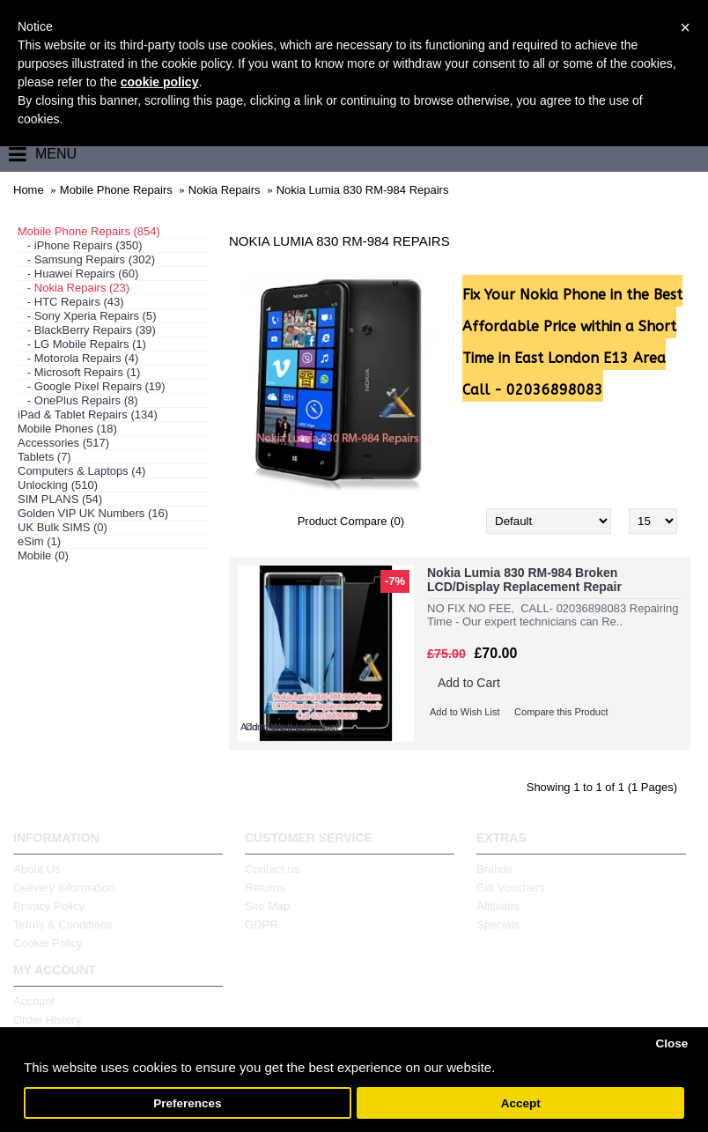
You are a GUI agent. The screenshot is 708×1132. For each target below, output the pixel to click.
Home (28, 189)
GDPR (261, 924)
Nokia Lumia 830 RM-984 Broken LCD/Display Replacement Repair (524, 580)
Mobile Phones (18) (67, 428)
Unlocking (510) (58, 485)
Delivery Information (64, 887)
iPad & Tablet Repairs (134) (88, 414)
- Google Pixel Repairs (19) (92, 386)
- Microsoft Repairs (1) (79, 372)
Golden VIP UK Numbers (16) (93, 513)
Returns (265, 887)
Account (34, 1001)
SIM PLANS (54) (60, 499)
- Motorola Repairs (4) (78, 358)
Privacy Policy (49, 906)
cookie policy (160, 82)
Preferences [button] (187, 1103)
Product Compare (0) (351, 521)
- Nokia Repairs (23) (73, 287)
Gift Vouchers (510, 887)
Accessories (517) (63, 442)
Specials (498, 924)
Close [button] (671, 1043)
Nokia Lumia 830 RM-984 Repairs (363, 189)
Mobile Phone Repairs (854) (89, 231)
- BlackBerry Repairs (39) (87, 330)
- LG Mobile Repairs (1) (82, 344)
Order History (47, 1019)
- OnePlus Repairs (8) (78, 400)
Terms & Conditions (63, 924)
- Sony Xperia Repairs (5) (87, 315)
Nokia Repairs (224, 189)
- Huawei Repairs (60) (78, 273)
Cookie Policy (48, 943)
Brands (494, 869)
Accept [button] (521, 1103)
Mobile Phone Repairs (116, 189)
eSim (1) (39, 541)
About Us (36, 869)
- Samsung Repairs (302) (86, 259)
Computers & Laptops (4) (81, 470)
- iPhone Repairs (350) (80, 245)
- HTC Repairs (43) (71, 301)
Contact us (272, 869)
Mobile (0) (43, 555)
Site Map (267, 906)
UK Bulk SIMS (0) (62, 527)
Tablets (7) (44, 456)
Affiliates (498, 906)
